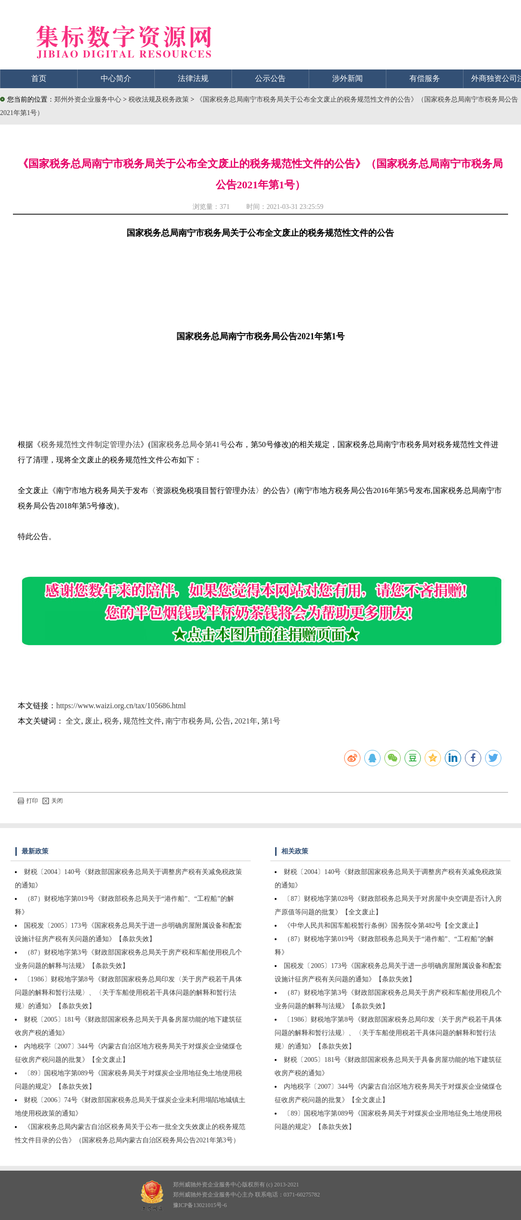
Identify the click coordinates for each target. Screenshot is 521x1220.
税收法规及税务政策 (159, 99)
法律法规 (193, 78)
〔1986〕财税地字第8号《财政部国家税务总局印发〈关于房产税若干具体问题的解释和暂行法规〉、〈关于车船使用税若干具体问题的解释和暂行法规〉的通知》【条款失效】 (128, 993)
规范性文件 (142, 721)
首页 (38, 78)
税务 (111, 721)
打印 (28, 800)
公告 (223, 721)
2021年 (245, 721)
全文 (73, 721)
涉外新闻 (347, 78)
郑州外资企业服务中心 (87, 99)
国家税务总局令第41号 (189, 444)
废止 (92, 721)
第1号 (270, 721)
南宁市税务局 (188, 721)
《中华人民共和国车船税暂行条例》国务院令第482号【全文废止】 (383, 925)
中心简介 (116, 78)
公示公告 (270, 78)
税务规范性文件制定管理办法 (90, 444)
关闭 (53, 800)
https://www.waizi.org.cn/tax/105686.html (121, 706)
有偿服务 (424, 78)
